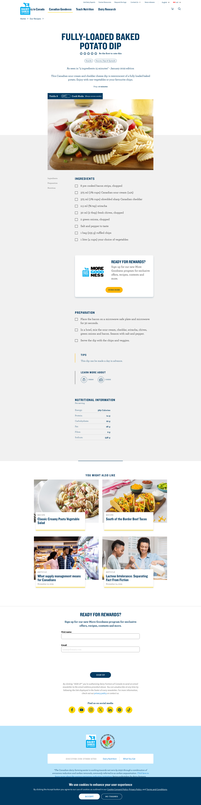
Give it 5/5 (96, 53)
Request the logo (120, 2)
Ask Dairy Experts (89, 2)
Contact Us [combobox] (134, 2)
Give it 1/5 (81, 53)
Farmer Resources (105, 2)
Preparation (53, 183)
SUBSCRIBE (114, 290)
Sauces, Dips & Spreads (105, 61)
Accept (89, 796)
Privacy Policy (135, 789)
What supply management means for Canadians (59, 578)
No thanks (111, 796)
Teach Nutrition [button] (102, 9)
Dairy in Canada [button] (47, 9)
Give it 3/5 (88, 53)
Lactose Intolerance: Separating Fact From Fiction (127, 578)
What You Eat (129, 758)
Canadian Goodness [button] (74, 9)
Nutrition (52, 188)
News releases (150, 2)
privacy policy (100, 693)
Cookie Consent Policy (117, 789)
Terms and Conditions (156, 789)
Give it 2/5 (85, 53)
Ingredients (53, 178)
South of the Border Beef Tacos (126, 519)
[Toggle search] (179, 9)
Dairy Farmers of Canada (25, 8)
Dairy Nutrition (110, 758)
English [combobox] (164, 2)
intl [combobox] (177, 2)
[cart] (172, 9)
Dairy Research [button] (127, 9)
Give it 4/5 (92, 53)
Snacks (89, 61)
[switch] (81, 96)
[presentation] (100, 662)
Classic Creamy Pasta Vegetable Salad (58, 521)
